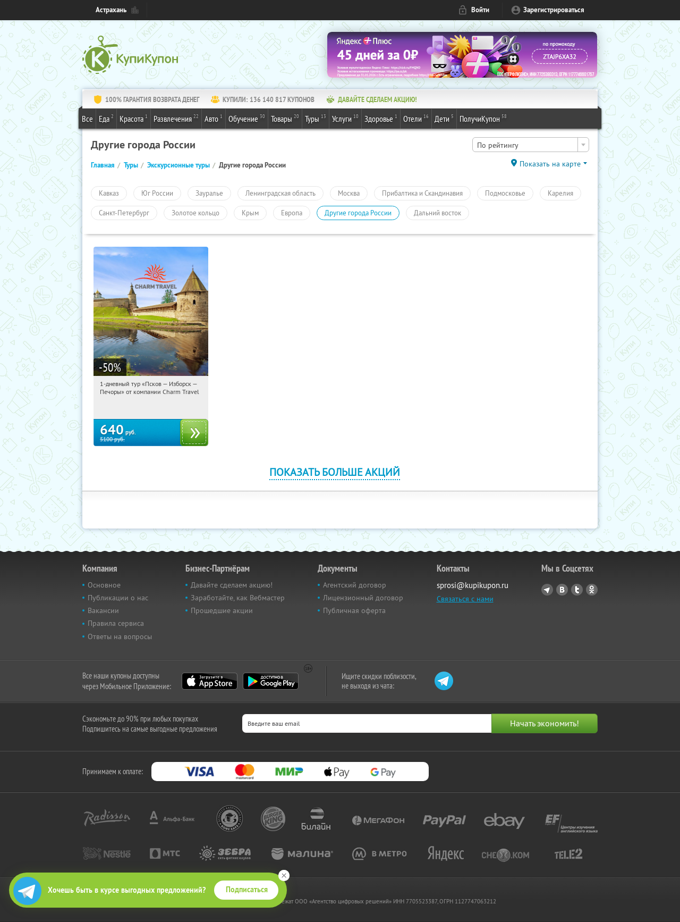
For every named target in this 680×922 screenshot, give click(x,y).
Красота (134, 118)
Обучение (246, 118)
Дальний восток (437, 212)
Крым (250, 212)
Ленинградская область (280, 193)
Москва (349, 193)
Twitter (577, 590)
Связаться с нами (465, 599)
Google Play (271, 681)
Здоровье (380, 118)
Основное (104, 585)
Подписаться (247, 889)
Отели (416, 118)
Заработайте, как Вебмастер (238, 597)
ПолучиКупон (483, 118)
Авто (214, 118)
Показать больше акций (334, 472)
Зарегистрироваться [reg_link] (553, 9)
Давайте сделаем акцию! (232, 585)
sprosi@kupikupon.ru (472, 585)
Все (87, 118)
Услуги (345, 118)
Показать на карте (550, 164)
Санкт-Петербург (124, 212)
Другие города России (358, 212)
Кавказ (109, 193)
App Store (209, 681)
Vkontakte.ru (562, 590)
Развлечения (176, 118)
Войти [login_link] (480, 9)
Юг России (157, 193)
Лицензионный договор (363, 597)
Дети (444, 118)
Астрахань (111, 9)
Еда (106, 118)
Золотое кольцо (195, 212)
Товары (285, 118)
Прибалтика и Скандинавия (422, 193)
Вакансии (103, 610)
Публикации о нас (118, 597)
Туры (315, 118)
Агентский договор (354, 585)
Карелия (560, 193)
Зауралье (209, 193)
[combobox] (530, 144)
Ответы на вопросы (120, 636)
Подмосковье (505, 193)
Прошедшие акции (222, 610)
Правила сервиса (116, 623)
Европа (291, 212)
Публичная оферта (354, 610)
